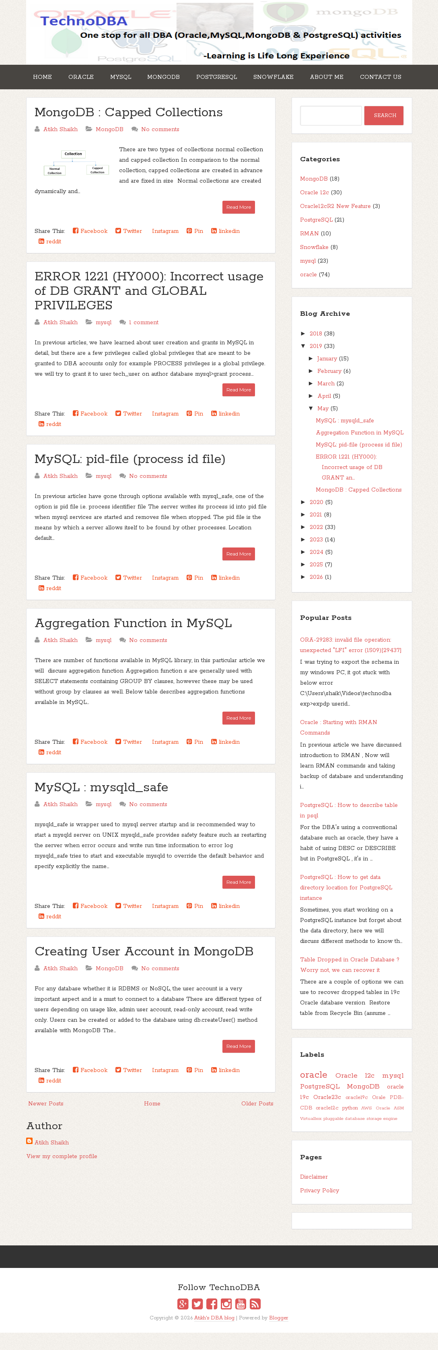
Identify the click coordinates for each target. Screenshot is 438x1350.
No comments (160, 146)
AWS (366, 1125)
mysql (103, 340)
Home (45, 75)
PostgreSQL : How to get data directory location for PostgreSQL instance (346, 905)
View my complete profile (61, 1173)
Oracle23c (327, 1114)
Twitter (128, 248)
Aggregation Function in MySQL (133, 641)
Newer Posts (46, 1121)
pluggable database (344, 1136)
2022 (316, 544)
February (329, 388)
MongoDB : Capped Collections (129, 130)
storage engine (381, 1136)
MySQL (133, 75)
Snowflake (301, 75)
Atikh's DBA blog (214, 1335)
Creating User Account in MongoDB (144, 969)
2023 (316, 557)
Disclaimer (314, 1194)
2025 (316, 582)
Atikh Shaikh (51, 1160)
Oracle (88, 75)
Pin (195, 248)
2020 (316, 519)
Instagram (164, 248)
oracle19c (356, 1114)
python (350, 1125)
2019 (316, 363)
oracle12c (327, 1125)
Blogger (278, 1335)
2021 (316, 532)
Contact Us (56, 96)
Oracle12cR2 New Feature (335, 223)
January (327, 376)
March (326, 401)
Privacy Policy (319, 1208)
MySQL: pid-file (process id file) (130, 477)
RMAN (309, 251)
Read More (238, 224)
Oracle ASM (390, 1125)
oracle (308, 292)
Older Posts (257, 1121)
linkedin (225, 248)
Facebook (90, 248)
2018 (316, 351)
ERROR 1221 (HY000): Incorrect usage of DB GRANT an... (349, 485)
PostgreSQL (239, 75)
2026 (316, 594)
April (324, 413)
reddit (50, 259)
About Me (359, 75)
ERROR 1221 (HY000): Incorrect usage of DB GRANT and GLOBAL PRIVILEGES (149, 308)
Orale (378, 1114)
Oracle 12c (314, 210)
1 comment (143, 340)
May (323, 426)
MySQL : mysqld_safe (101, 805)
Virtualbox (311, 1136)
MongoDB (181, 75)
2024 (316, 569)
